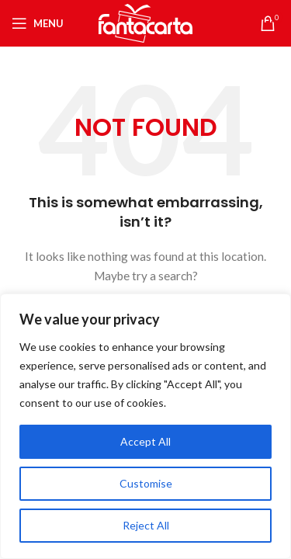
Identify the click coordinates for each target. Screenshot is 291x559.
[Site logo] (146, 22)
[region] (145, 426)
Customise (146, 483)
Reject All (146, 525)
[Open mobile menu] (37, 23)
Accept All (145, 441)
